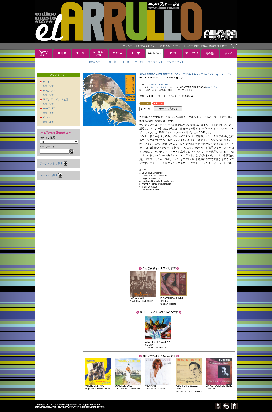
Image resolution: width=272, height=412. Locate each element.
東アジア (48, 81)
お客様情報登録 (210, 45)
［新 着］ (112, 61)
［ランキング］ (154, 61)
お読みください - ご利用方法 (154, 45)
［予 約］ (138, 61)
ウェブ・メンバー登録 (186, 45)
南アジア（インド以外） (57, 99)
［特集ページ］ (97, 61)
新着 (45, 86)
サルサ (163, 87)
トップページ (127, 45)
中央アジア (49, 108)
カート (225, 45)
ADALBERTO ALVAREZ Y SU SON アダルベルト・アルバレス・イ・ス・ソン (185, 74)
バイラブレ (211, 87)
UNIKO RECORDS (161, 84)
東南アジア (49, 90)
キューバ (155, 87)
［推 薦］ (125, 61)
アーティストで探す (51, 163)
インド (47, 117)
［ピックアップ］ (174, 61)
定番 (51, 86)
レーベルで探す (49, 175)
